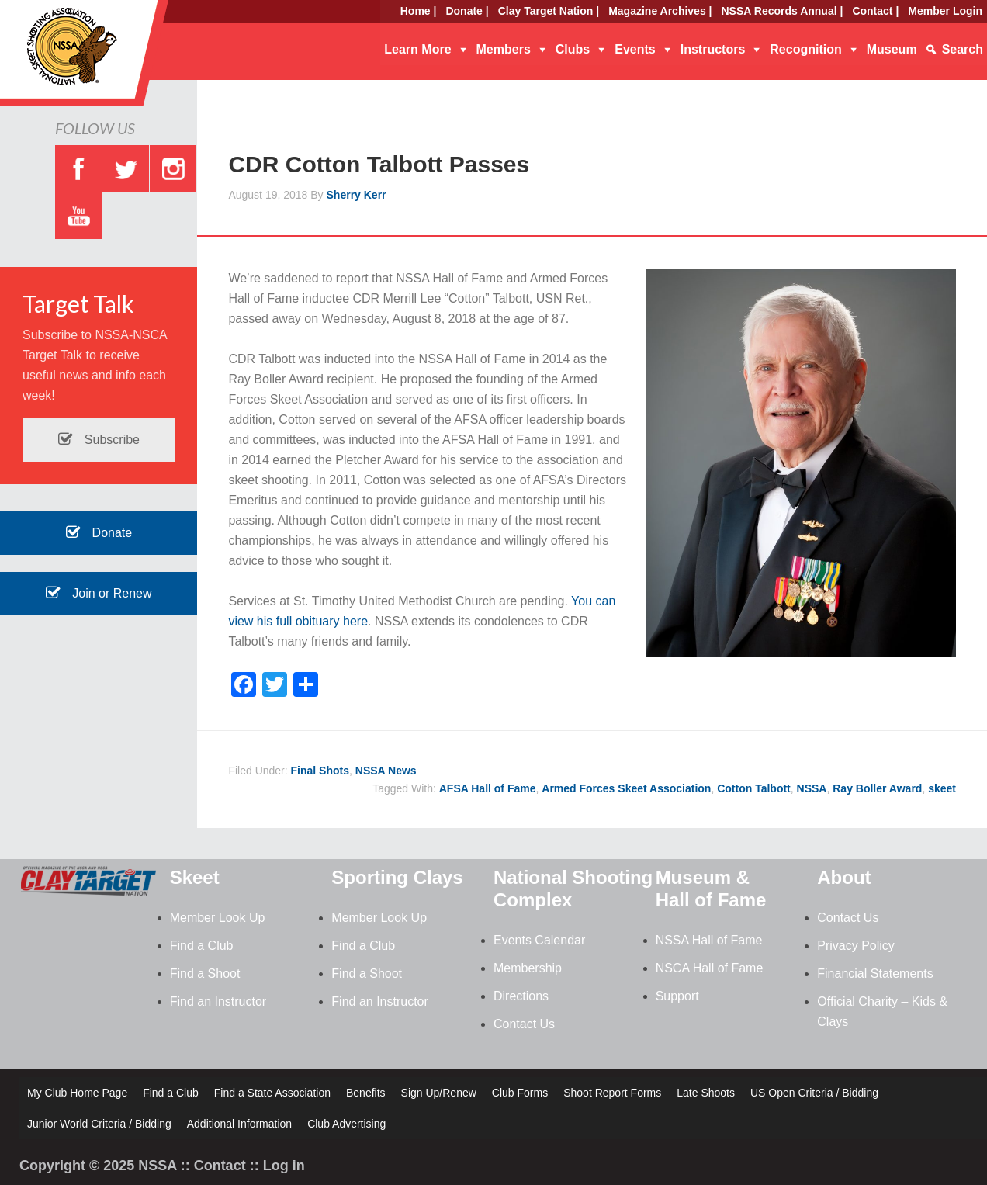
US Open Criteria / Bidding (814, 1092)
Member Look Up (217, 917)
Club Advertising (346, 1123)
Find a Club (202, 945)
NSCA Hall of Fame (710, 968)
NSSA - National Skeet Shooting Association (124, 58)
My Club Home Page (77, 1092)
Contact (220, 1165)
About (844, 877)
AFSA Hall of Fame (487, 788)
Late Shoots (706, 1092)
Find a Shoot (205, 973)
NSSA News (386, 770)
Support (677, 996)
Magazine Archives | (660, 11)
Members (503, 49)
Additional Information (239, 1123)
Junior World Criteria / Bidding (99, 1123)
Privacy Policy (856, 945)
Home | (418, 11)
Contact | (875, 11)
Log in (284, 1165)
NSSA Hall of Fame (709, 940)
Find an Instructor (218, 1001)
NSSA (812, 788)
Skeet (195, 877)
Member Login (945, 11)
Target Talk (78, 303)
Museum (892, 49)
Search (962, 49)
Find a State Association (272, 1092)
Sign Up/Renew (438, 1092)
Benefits (366, 1092)
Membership (528, 968)
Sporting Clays (396, 877)
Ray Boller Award (877, 788)
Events (635, 49)
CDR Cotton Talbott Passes (378, 164)
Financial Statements (875, 973)
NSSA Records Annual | (782, 11)
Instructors (713, 49)
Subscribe (98, 439)
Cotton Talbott (754, 788)
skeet (942, 788)
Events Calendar (539, 940)
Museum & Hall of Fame (711, 888)
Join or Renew (99, 593)
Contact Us (524, 1024)
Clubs (573, 49)
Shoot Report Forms (612, 1092)
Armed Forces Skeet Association (626, 788)
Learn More (417, 49)
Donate (98, 532)
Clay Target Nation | (548, 11)
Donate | (466, 11)
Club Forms (520, 1092)
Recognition (805, 49)
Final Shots (320, 770)
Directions (521, 996)
